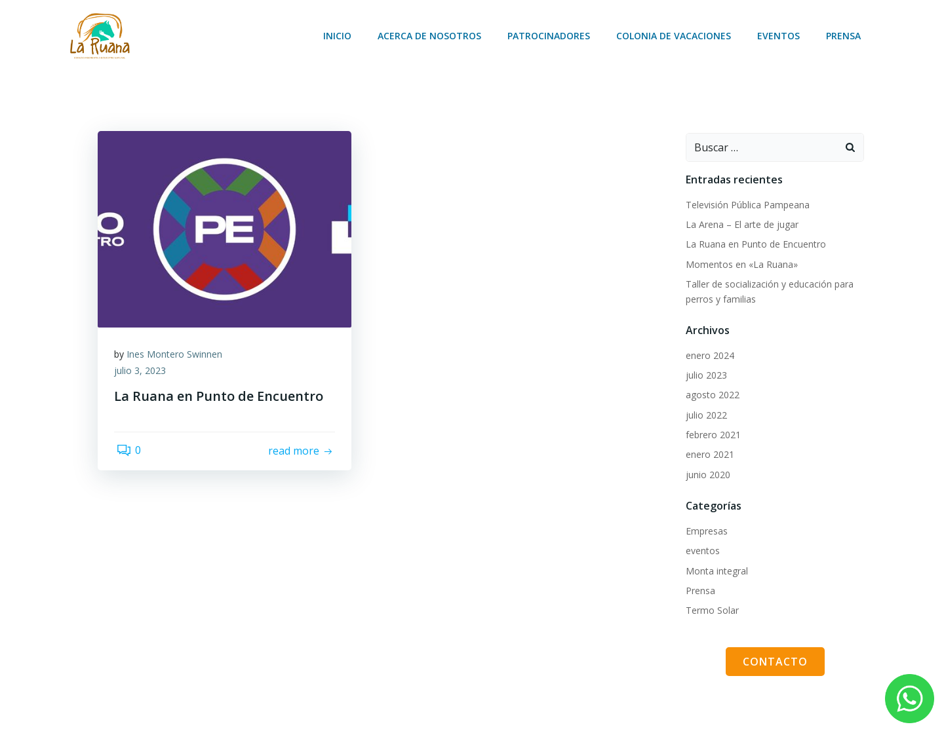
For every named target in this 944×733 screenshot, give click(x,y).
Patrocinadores (550, 36)
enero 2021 (708, 452)
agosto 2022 (711, 392)
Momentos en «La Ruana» (740, 262)
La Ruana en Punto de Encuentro (754, 242)
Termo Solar (710, 608)
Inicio (339, 36)
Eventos (780, 36)
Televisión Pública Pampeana (746, 203)
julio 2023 (704, 373)
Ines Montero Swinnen (178, 355)
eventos (701, 548)
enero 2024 (708, 353)
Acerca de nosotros (431, 36)
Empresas (705, 529)
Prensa (845, 36)
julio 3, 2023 (143, 372)
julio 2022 (704, 413)
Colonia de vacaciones (675, 36)
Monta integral (715, 569)
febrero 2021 (711, 432)
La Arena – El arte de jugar (740, 222)
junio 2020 (706, 472)
